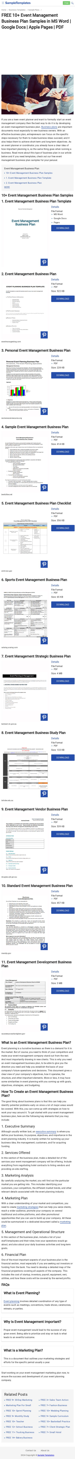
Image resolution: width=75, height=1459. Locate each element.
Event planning (11, 1301)
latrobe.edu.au (7, 801)
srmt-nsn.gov (6, 571)
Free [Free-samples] (66, 3)
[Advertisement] (37, 52)
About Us (45, 1450)
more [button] (7, 187)
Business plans (49, 127)
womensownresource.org (11, 418)
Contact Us (31, 1450)
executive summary (46, 1131)
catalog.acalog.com (9, 648)
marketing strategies (27, 1207)
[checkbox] (3, 2)
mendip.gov (6, 953)
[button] (72, 2)
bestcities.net (6, 495)
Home (3, 10)
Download (62, 228)
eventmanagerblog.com (11, 342)
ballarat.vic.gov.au (9, 724)
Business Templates (17, 10)
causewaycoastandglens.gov (13, 1034)
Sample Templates (46, 1455)
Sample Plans (33, 10)
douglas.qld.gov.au (9, 877)
